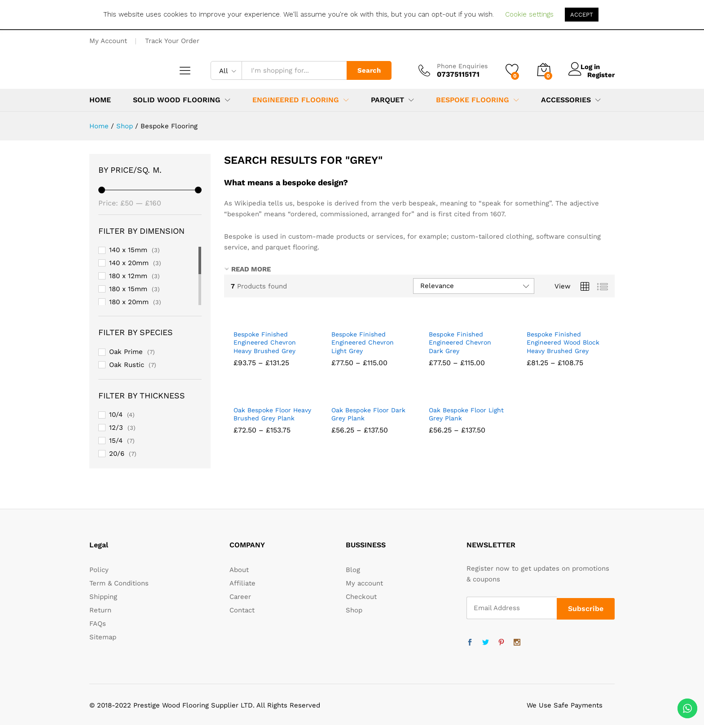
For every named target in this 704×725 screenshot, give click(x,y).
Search (369, 70)
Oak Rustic (126, 365)
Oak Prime (126, 352)
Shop (354, 610)
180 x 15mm (128, 289)
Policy (99, 570)
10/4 (116, 415)
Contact (242, 610)
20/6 (116, 454)
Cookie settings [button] (529, 14)
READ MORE (251, 269)
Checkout (361, 597)
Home (100, 100)
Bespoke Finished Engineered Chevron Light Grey (362, 342)
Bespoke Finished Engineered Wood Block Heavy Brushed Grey (563, 342)
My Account (108, 41)
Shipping (103, 597)
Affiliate (242, 583)
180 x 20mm (129, 302)
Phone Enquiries (462, 66)
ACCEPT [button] (581, 14)
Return (100, 610)
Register (601, 74)
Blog (353, 570)
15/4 (116, 441)
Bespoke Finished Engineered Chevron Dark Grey (460, 342)
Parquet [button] (387, 100)
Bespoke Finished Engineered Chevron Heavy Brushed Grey (264, 342)
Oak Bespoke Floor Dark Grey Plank (368, 414)
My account (364, 583)
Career (240, 597)
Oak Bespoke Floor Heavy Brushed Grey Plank (272, 414)
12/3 (116, 428)
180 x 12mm (128, 276)
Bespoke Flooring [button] (472, 100)
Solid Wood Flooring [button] (176, 100)
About (239, 570)
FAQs (97, 624)
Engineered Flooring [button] (295, 100)
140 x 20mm (129, 263)
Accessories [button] (566, 100)
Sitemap (102, 637)
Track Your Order (172, 41)
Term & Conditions (119, 583)
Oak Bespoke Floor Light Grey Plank (466, 414)
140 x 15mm (128, 250)
